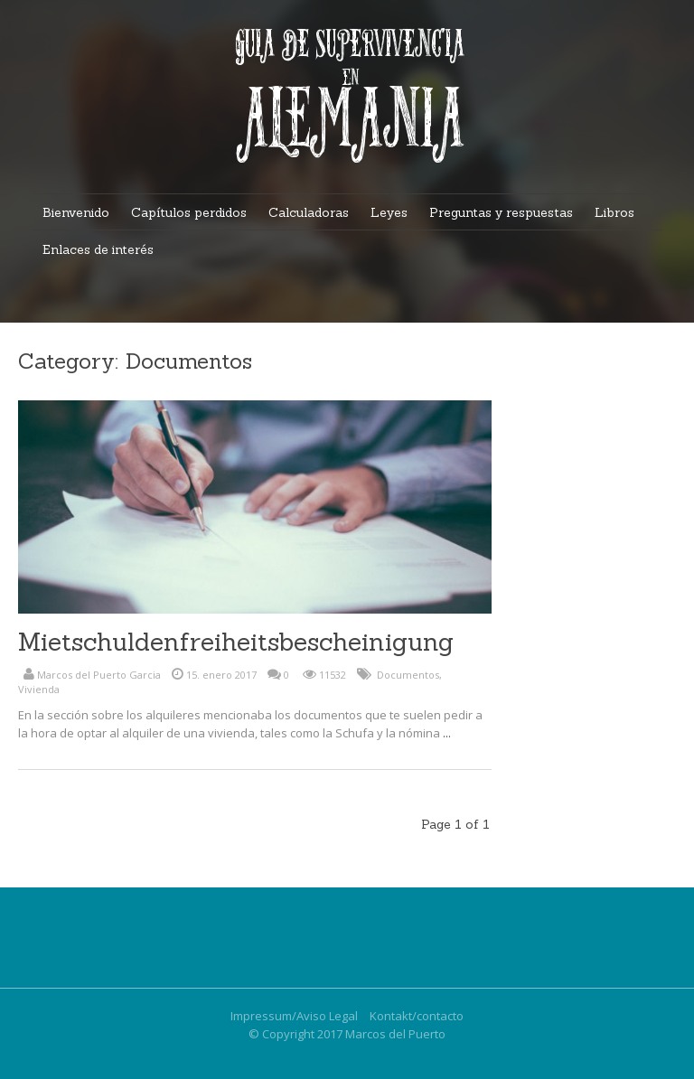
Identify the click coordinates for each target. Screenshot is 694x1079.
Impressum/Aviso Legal (294, 1016)
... (447, 733)
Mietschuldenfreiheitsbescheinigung (236, 641)
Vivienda (39, 689)
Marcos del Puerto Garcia (99, 674)
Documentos (408, 674)
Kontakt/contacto (417, 1016)
